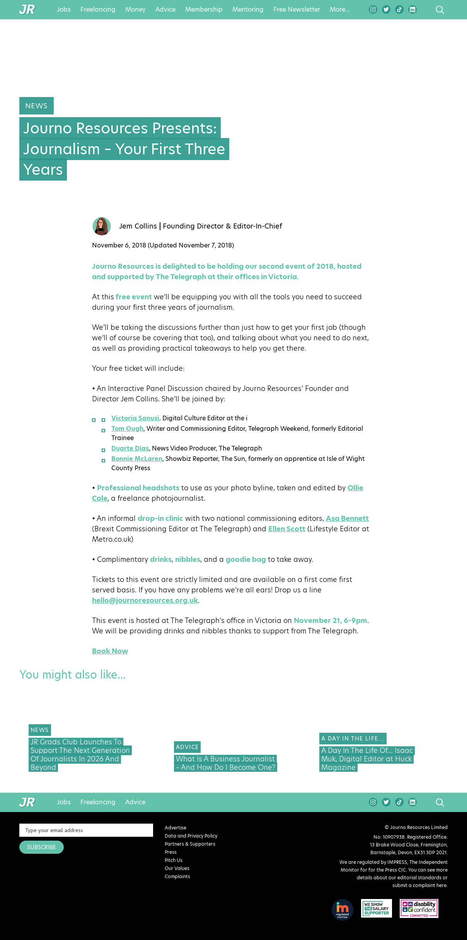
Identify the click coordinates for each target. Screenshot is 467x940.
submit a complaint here (419, 885)
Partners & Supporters (190, 844)
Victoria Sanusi (135, 418)
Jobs (64, 10)
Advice (165, 10)
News (36, 106)
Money (135, 10)
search (425, 10)
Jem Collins (138, 226)
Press (171, 852)
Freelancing (98, 10)
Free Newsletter (296, 10)
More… (340, 10)
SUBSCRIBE (41, 847)
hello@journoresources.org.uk (145, 600)
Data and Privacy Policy (191, 836)
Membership (204, 10)
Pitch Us (173, 860)
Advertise (175, 827)
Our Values (177, 868)
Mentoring (248, 10)
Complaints (177, 876)
